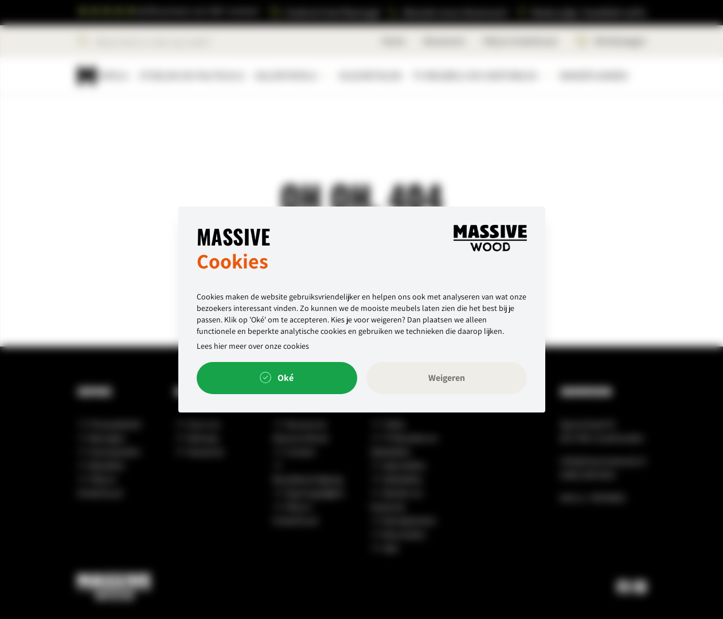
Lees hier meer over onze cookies (253, 346)
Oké (277, 378)
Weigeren (446, 378)
